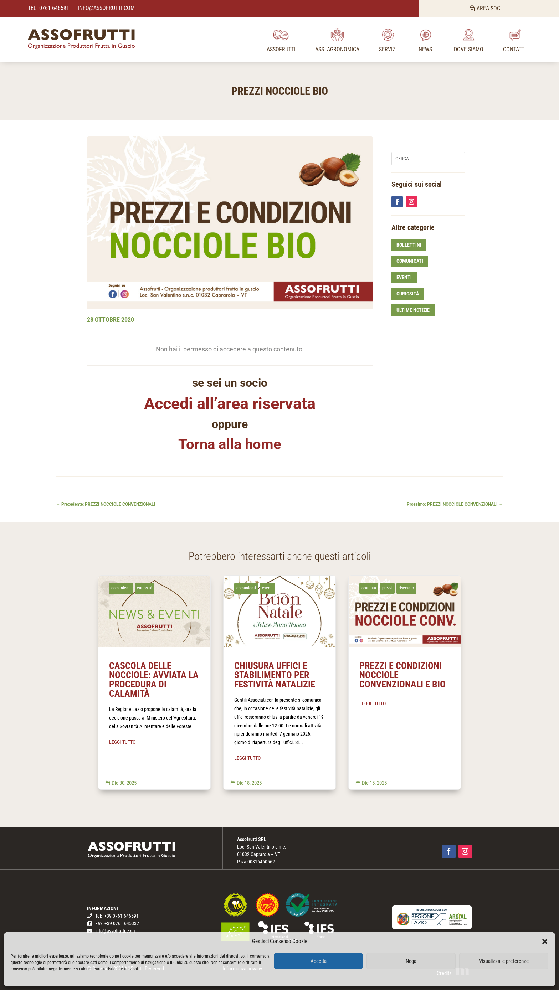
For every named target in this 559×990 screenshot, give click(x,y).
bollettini (408, 245)
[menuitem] (281, 39)
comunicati (409, 261)
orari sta (368, 588)
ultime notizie (413, 310)
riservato (406, 588)
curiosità (407, 294)
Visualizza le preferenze (504, 961)
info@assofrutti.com (105, 8)
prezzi (387, 588)
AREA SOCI (489, 8)
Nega (411, 961)
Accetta (319, 961)
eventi (404, 277)
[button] (544, 941)
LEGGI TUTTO (122, 742)
